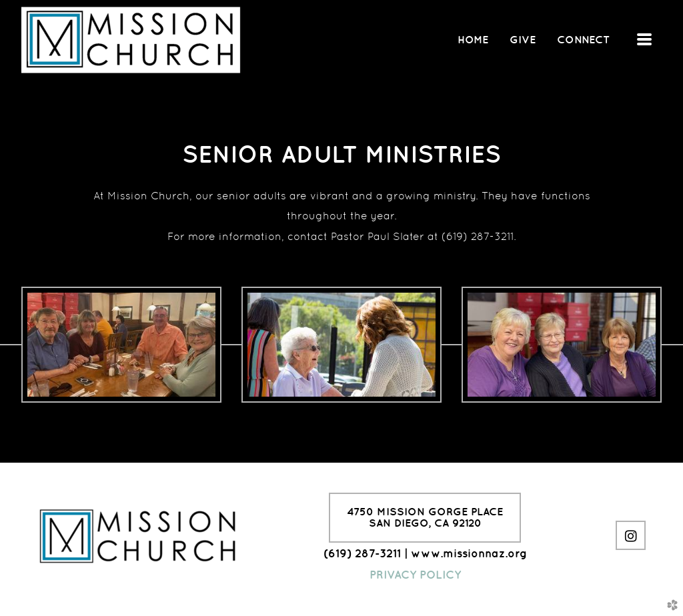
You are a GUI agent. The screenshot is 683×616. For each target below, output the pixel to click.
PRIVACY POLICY (415, 574)
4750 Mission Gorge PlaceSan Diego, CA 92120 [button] (425, 517)
